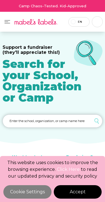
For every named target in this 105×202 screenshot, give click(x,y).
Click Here (68, 169)
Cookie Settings (27, 191)
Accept (78, 191)
